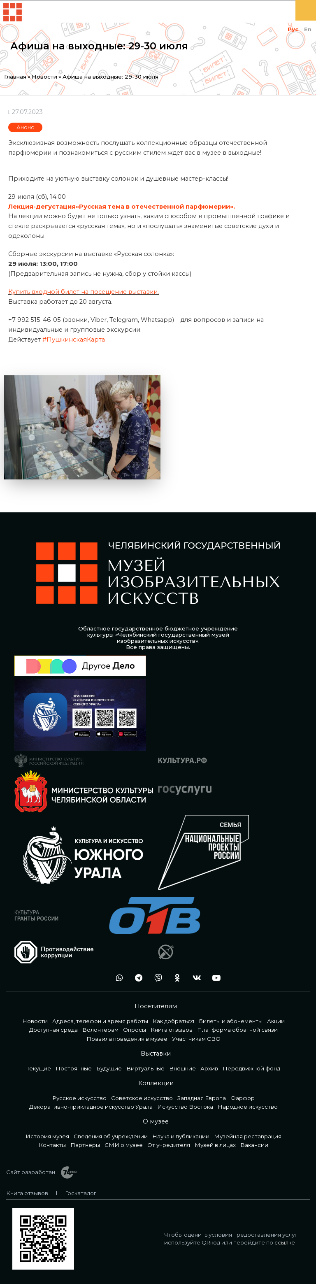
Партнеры (85, 1145)
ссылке (284, 1242)
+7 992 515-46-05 (98, 978)
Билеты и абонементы (231, 1021)
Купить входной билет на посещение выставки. (83, 291)
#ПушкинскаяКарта (73, 339)
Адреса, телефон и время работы (100, 1021)
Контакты (52, 1145)
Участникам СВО (196, 1038)
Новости (44, 76)
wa (117, 978)
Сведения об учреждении (111, 1136)
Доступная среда (53, 1029)
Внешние (182, 1068)
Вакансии (254, 1145)
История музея (47, 1136)
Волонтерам (100, 1029)
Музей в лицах (215, 1145)
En (307, 29)
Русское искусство (79, 1098)
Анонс (25, 127)
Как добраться (173, 1021)
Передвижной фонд (251, 1068)
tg (136, 978)
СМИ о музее (124, 1145)
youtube (214, 978)
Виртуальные (145, 1068)
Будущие (109, 1068)
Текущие (39, 1068)
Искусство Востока (185, 1106)
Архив (209, 1068)
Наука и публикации (180, 1136)
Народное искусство (248, 1106)
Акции (276, 1021)
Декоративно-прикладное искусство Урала (91, 1106)
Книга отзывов (172, 1029)
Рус (293, 29)
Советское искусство (142, 1098)
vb (156, 978)
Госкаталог (80, 1193)
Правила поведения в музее (126, 1038)
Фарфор (242, 1098)
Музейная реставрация (247, 1136)
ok (175, 978)
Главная (15, 76)
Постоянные (74, 1068)
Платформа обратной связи (237, 1029)
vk (194, 978)
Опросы (134, 1029)
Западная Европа (201, 1098)
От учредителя (168, 1145)
